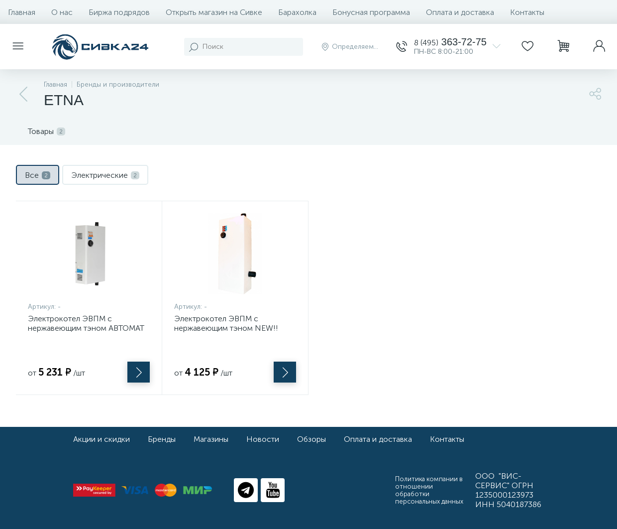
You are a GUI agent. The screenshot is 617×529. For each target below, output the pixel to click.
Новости (262, 439)
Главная (21, 12)
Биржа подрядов (119, 12)
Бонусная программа (371, 12)
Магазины (211, 439)
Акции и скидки (101, 439)
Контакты (527, 12)
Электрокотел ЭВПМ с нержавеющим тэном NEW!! (226, 323)
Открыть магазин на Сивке (214, 12)
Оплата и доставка (460, 12)
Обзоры (311, 439)
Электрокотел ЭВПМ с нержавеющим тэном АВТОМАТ (86, 323)
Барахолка (297, 12)
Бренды (162, 439)
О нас (62, 12)
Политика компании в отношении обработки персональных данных (429, 490)
